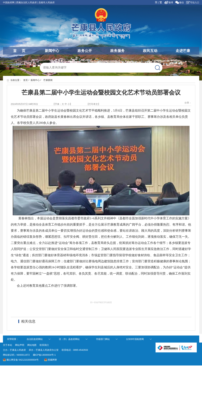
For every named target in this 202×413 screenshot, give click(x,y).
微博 (169, 2)
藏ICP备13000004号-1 (44, 355)
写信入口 (192, 2)
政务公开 (85, 51)
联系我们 (44, 345)
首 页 (19, 51)
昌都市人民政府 (47, 2)
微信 (179, 2)
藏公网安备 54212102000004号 (23, 359)
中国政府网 (8, 2)
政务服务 (117, 51)
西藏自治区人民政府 (26, 2)
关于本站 (7, 345)
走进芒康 (183, 51)
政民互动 (150, 51)
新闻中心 (52, 51)
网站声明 (19, 345)
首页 (25, 80)
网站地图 (31, 345)
